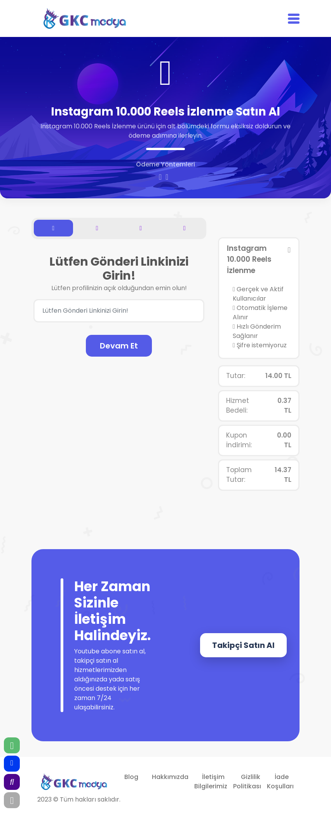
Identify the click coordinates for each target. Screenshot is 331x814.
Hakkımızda (170, 776)
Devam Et (119, 345)
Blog (131, 776)
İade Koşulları (280, 781)
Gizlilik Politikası (247, 781)
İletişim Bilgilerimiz (210, 781)
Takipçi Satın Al (243, 645)
